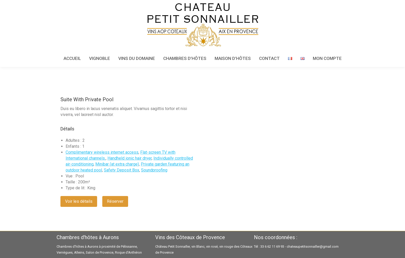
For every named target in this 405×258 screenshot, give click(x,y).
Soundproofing (154, 170)
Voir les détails (78, 201)
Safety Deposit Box (121, 170)
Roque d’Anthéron (128, 252)
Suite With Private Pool (86, 99)
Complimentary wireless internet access (102, 152)
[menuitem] (72, 58)
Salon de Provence (99, 252)
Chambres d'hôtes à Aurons (77, 246)
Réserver (115, 201)
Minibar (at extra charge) (117, 164)
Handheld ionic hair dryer (129, 158)
